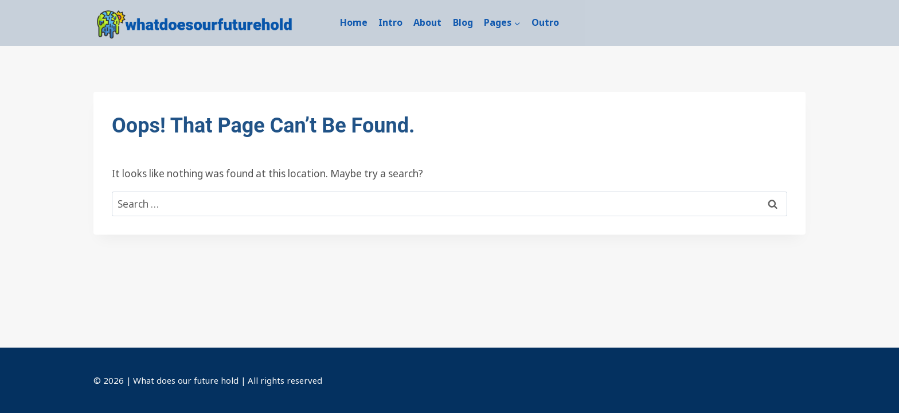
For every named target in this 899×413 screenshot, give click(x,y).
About (427, 22)
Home (354, 22)
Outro (545, 22)
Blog (463, 22)
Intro (390, 22)
